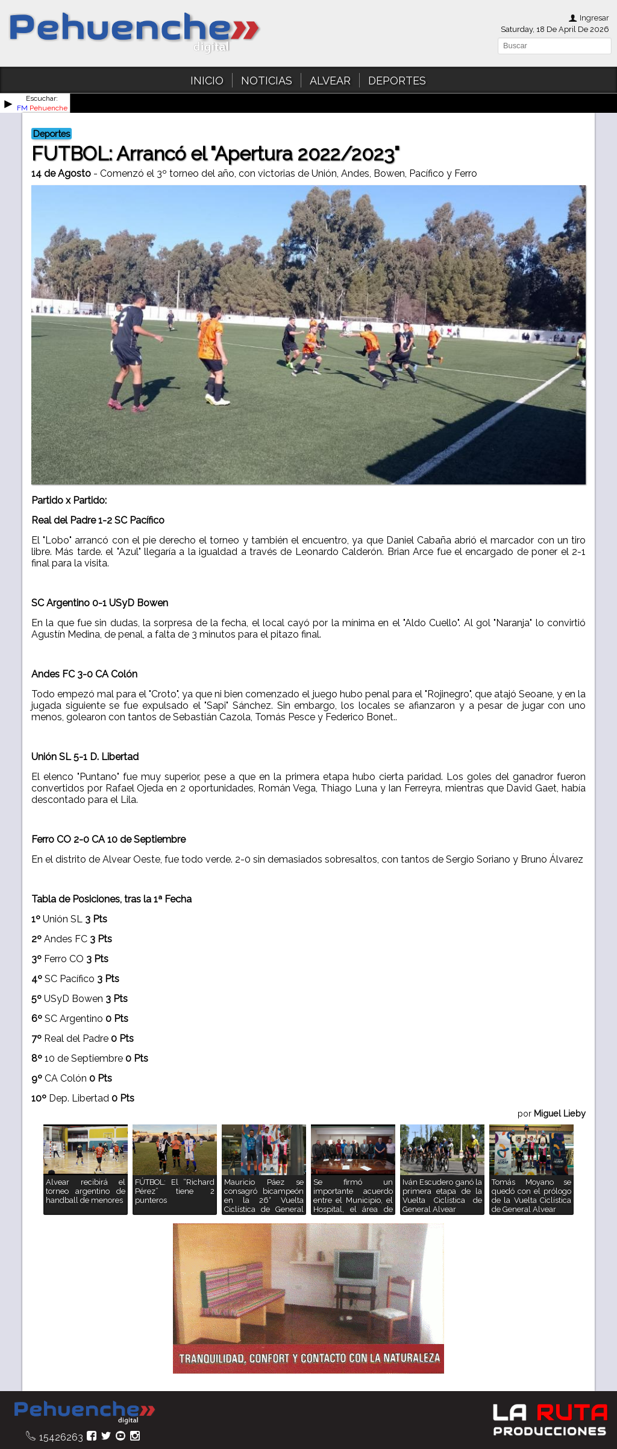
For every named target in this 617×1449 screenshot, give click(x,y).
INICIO (207, 80)
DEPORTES (397, 80)
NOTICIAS (266, 80)
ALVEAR (330, 80)
